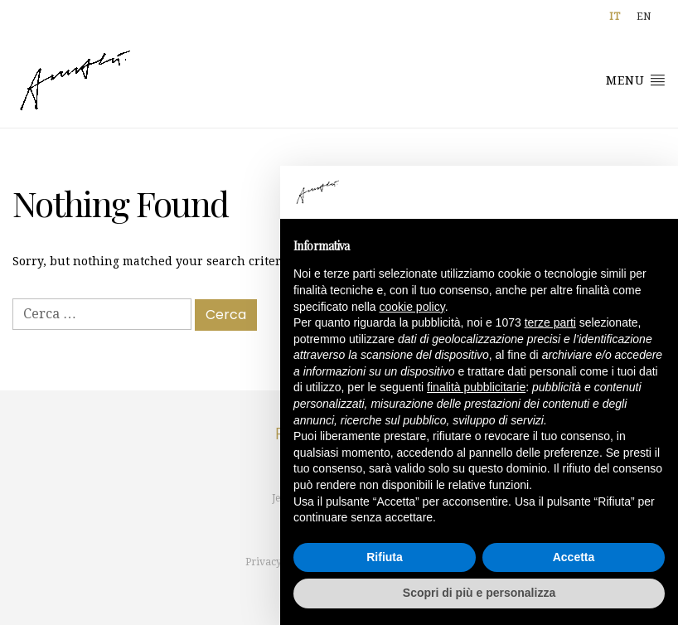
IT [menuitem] (614, 16)
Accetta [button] (574, 557)
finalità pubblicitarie (476, 387)
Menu (636, 79)
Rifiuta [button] (384, 557)
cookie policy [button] (412, 306)
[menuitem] (614, 17)
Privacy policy (278, 562)
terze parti (550, 322)
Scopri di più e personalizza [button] (479, 592)
